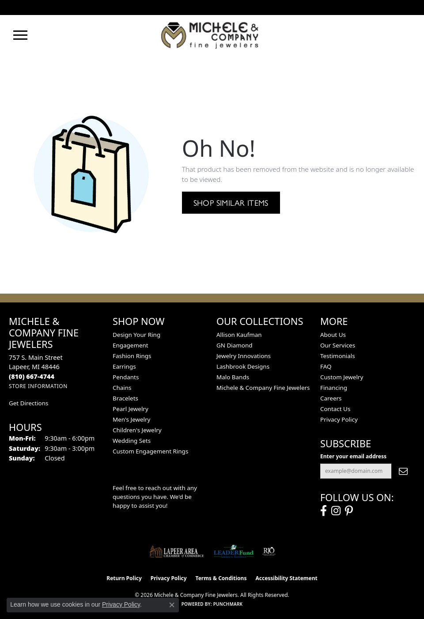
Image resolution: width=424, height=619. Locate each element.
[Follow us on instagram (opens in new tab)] (336, 511)
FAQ (326, 366)
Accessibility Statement (286, 578)
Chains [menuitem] (122, 388)
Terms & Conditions (221, 578)
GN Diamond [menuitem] (234, 345)
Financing (333, 388)
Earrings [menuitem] (124, 366)
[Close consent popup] (171, 605)
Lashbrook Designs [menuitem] (242, 366)
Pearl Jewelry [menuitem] (130, 409)
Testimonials (337, 356)
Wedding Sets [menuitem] (132, 441)
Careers (330, 398)
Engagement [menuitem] (130, 345)
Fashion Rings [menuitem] (132, 356)
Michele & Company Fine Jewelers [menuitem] (263, 388)
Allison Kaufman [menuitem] (239, 335)
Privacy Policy (339, 419)
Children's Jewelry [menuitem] (137, 430)
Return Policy (124, 578)
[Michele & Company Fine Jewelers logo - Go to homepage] (212, 35)
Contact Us (335, 409)
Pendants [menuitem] (126, 377)
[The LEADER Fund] (233, 551)
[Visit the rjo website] (269, 551)
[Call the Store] (31, 376)
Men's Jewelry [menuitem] (131, 419)
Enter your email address (353, 456)
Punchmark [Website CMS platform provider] (228, 604)
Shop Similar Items (231, 202)
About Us (333, 335)
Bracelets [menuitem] (125, 398)
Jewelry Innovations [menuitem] (243, 356)
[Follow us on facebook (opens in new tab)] (323, 511)
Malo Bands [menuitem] (232, 377)
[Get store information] (38, 386)
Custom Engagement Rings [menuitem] (150, 451)
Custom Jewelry (341, 377)
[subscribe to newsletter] (403, 471)
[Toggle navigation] (20, 35)
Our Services (337, 345)
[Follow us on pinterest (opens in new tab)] (349, 511)
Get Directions (28, 403)
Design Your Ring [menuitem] (136, 335)
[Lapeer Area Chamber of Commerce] (176, 551)
